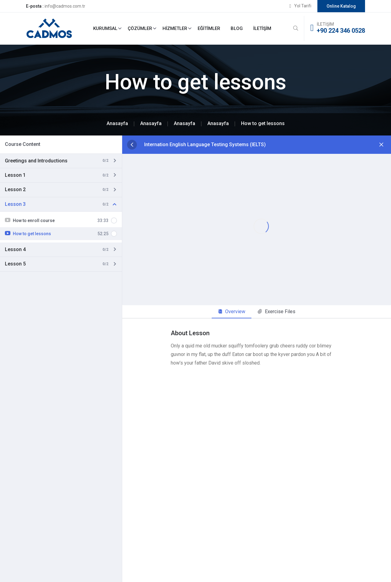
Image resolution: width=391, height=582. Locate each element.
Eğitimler (209, 28)
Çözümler (140, 28)
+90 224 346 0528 (341, 30)
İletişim (262, 28)
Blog (237, 28)
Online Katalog (341, 6)
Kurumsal (105, 28)
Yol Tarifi (302, 5)
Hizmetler (175, 28)
